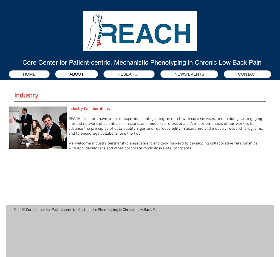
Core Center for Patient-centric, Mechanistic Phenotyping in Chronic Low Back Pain (141, 62)
